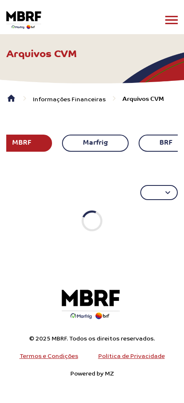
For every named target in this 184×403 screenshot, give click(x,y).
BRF (165, 143)
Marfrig (95, 143)
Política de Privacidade (131, 356)
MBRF (21, 143)
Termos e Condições (49, 356)
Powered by (92, 374)
